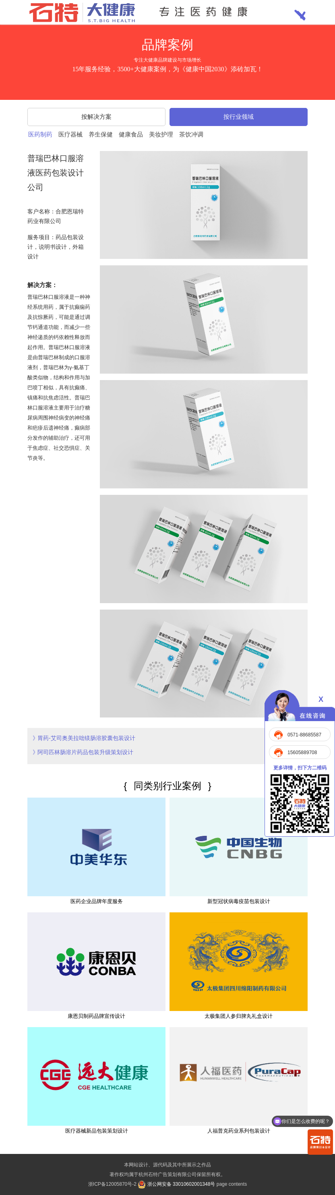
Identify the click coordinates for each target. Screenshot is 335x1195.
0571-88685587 (304, 735)
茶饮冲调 (191, 134)
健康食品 (131, 134)
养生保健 (101, 134)
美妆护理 (161, 134)
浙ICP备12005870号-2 (112, 1184)
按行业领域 (238, 116)
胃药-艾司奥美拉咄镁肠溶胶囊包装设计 (86, 738)
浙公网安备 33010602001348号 (176, 1184)
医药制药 (40, 134)
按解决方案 (96, 116)
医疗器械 (70, 134)
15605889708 (302, 752)
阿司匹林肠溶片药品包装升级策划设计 (85, 752)
